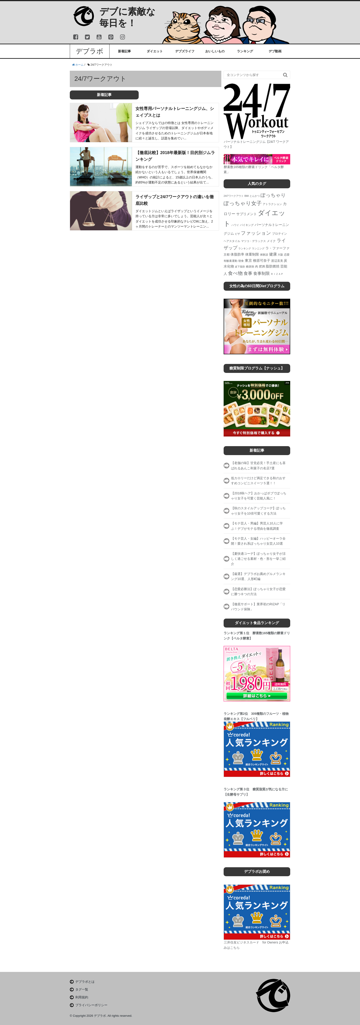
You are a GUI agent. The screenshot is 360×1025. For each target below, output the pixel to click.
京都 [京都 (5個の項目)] (227, 254)
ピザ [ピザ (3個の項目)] (237, 233)
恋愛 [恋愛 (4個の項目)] (287, 254)
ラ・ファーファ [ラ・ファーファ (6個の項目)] (277, 248)
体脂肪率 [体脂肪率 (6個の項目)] (237, 254)
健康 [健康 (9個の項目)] (273, 254)
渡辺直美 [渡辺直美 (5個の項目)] (277, 260)
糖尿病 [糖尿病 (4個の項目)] (250, 266)
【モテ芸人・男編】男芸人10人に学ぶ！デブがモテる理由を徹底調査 (257, 525)
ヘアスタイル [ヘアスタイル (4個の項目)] (232, 241)
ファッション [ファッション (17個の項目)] (256, 233)
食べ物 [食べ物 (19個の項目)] (235, 273)
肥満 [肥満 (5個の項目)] (262, 266)
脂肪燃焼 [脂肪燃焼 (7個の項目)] (272, 266)
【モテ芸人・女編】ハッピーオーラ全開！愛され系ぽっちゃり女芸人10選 (258, 541)
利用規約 (81, 997)
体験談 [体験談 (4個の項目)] (264, 254)
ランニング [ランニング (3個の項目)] (258, 248)
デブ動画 (275, 51)
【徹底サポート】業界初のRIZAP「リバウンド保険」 (258, 606)
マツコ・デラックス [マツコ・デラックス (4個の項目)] (253, 241)
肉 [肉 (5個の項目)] (256, 266)
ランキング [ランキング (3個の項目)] (244, 248)
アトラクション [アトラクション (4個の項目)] (272, 204)
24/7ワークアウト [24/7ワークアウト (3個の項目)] (234, 195)
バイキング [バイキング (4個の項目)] (247, 225)
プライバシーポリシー (91, 1005)
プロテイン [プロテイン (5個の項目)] (279, 233)
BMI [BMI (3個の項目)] (247, 195)
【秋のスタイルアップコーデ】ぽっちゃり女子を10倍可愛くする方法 (258, 510)
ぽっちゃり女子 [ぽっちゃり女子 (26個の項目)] (243, 203)
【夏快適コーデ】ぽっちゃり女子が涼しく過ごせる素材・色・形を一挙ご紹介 (258, 559)
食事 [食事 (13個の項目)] (248, 273)
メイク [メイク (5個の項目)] (271, 241)
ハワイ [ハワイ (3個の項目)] (235, 225)
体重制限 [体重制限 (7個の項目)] (252, 254)
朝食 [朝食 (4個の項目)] (241, 260)
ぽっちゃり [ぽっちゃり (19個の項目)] (273, 195)
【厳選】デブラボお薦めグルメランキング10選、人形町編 (258, 576)
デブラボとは (85, 981)
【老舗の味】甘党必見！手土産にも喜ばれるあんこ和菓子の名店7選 (258, 465)
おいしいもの (215, 51)
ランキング (245, 51)
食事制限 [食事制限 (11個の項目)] (261, 273)
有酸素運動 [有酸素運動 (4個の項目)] (230, 260)
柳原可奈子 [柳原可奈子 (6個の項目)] (261, 260)
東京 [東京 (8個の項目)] (248, 260)
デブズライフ (184, 51)
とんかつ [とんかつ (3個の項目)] (255, 195)
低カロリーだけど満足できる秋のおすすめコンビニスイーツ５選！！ (258, 480)
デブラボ (89, 51)
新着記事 (124, 51)
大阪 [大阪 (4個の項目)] (280, 254)
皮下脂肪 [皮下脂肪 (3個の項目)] (240, 266)
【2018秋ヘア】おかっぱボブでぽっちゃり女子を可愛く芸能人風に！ (258, 495)
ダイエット (155, 51)
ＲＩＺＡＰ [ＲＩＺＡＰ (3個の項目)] (277, 274)
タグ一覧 (81, 989)
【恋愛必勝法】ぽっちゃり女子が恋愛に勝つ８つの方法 (258, 591)
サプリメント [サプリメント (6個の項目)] (246, 214)
